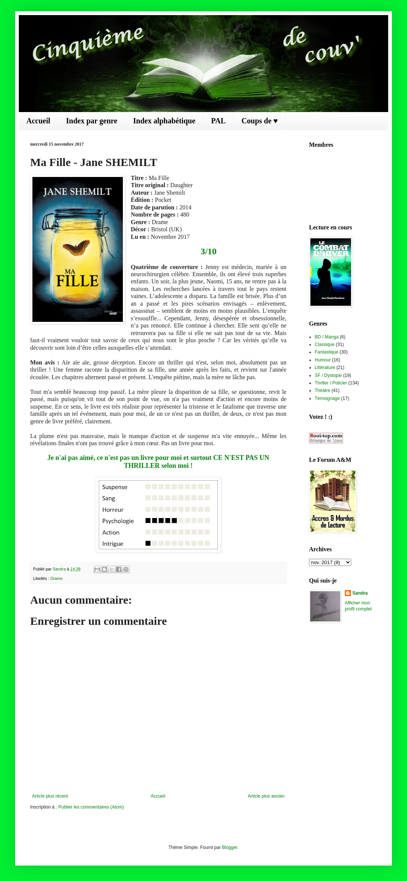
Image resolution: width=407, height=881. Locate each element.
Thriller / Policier (331, 383)
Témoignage (327, 398)
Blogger (229, 847)
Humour (323, 360)
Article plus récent (50, 796)
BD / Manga (326, 337)
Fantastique (326, 352)
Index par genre (91, 121)
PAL (218, 121)
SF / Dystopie (328, 375)
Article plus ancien (266, 796)
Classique (325, 344)
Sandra (360, 593)
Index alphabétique (164, 121)
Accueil (38, 121)
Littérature (325, 367)
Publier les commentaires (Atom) (91, 807)
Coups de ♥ (260, 121)
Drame (56, 578)
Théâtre (322, 390)
